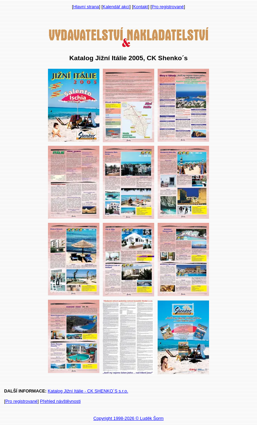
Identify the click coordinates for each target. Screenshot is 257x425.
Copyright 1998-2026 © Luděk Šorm (128, 418)
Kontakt (140, 6)
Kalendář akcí (116, 6)
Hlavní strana (86, 6)
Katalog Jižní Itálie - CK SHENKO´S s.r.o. (88, 391)
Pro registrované (168, 6)
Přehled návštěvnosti (60, 401)
